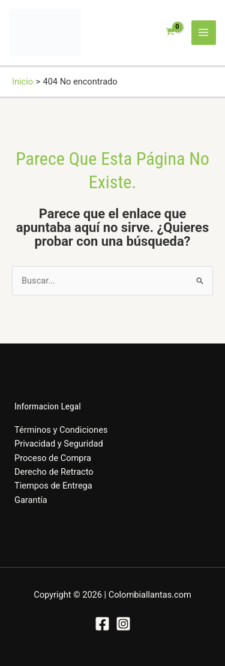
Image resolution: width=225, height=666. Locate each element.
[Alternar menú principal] (204, 33)
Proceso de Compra (52, 458)
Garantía (30, 500)
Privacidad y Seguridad (58, 443)
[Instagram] (123, 623)
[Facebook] (102, 623)
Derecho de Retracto (54, 471)
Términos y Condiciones (60, 429)
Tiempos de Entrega (53, 485)
